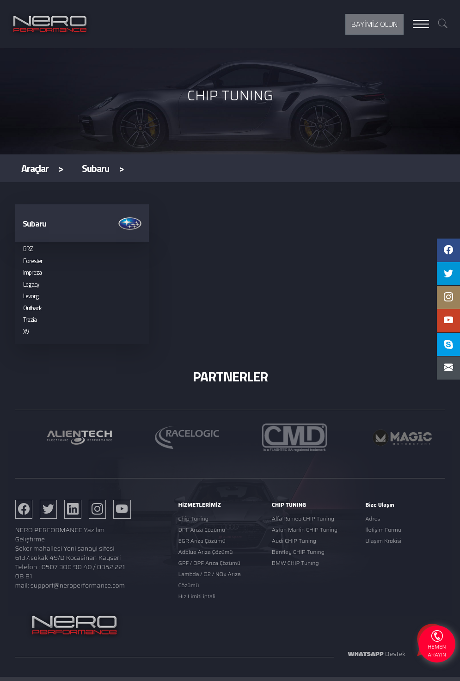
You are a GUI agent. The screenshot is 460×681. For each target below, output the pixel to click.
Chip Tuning (193, 518)
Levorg (31, 296)
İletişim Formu (383, 529)
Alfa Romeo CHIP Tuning (303, 518)
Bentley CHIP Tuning (298, 551)
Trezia (30, 319)
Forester (33, 260)
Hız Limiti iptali (196, 596)
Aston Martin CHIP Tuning (304, 529)
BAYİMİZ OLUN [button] (374, 24)
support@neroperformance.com (78, 585)
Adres (372, 518)
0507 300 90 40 (66, 567)
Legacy (31, 284)
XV (26, 331)
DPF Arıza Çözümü (201, 529)
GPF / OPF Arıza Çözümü (209, 562)
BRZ (28, 248)
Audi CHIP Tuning (294, 540)
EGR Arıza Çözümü (201, 540)
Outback (32, 308)
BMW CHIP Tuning (295, 562)
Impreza (32, 272)
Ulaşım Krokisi (383, 540)
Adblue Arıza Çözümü (205, 551)
